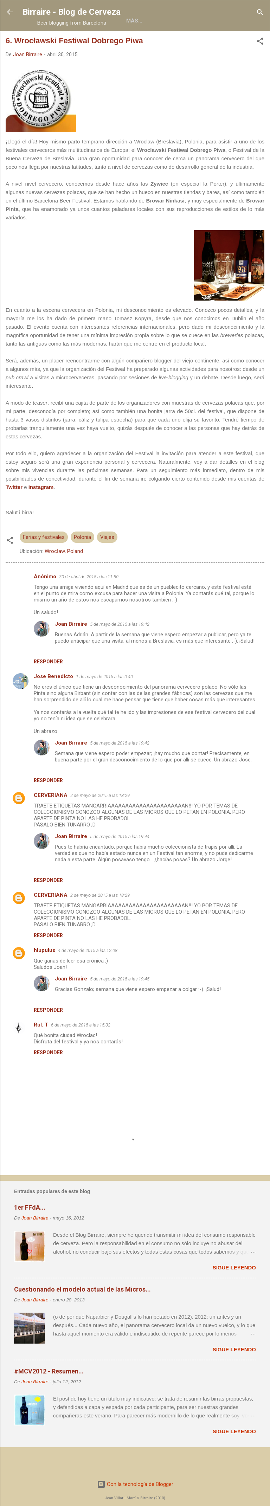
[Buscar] (260, 13)
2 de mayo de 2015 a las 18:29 (100, 817)
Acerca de (86, 42)
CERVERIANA (51, 817)
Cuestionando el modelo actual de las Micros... (82, 1311)
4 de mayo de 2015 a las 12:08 (87, 972)
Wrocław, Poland (64, 573)
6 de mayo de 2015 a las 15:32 (80, 1046)
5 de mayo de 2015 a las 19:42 (119, 646)
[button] (260, 63)
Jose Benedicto (53, 698)
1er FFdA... (29, 1229)
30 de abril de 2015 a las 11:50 (88, 598)
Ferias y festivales (44, 559)
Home (50, 42)
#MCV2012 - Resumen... (49, 1393)
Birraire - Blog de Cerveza (71, 12)
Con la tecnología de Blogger (135, 1484)
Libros (123, 42)
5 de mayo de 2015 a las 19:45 (119, 1000)
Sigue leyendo (234, 1289)
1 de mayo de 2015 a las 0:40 (104, 698)
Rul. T (41, 1046)
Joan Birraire (71, 646)
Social (217, 42)
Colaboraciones (170, 42)
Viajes (107, 559)
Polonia (82, 559)
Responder (48, 683)
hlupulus (44, 972)
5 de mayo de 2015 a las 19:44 (119, 858)
